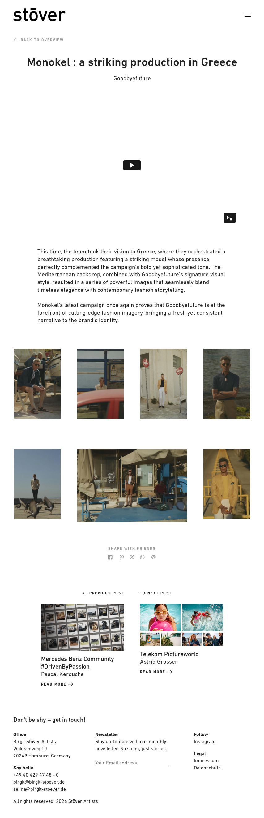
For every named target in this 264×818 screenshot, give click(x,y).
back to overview (38, 40)
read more (57, 685)
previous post (103, 593)
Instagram (205, 741)
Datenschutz (207, 768)
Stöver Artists (83, 801)
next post (156, 593)
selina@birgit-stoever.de (39, 789)
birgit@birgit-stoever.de (39, 782)
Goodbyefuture (132, 79)
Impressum (206, 761)
